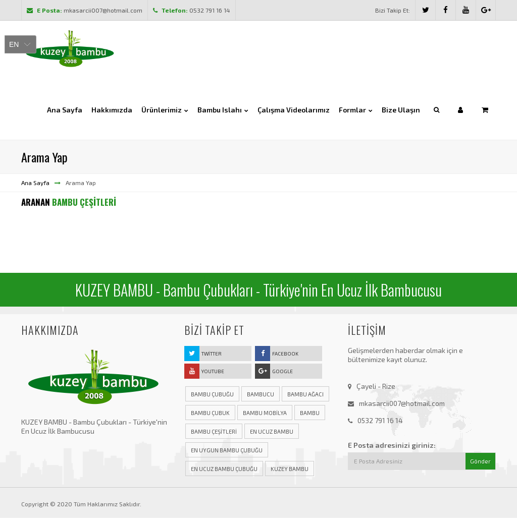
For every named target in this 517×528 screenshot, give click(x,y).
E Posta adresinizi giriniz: (392, 446)
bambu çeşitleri (214, 432)
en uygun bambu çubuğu (227, 451)
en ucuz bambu (271, 432)
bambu (310, 413)
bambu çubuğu (212, 395)
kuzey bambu (289, 469)
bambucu (260, 395)
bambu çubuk (210, 413)
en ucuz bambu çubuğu (224, 469)
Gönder (480, 462)
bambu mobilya (265, 413)
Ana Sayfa (35, 183)
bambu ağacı (305, 395)
